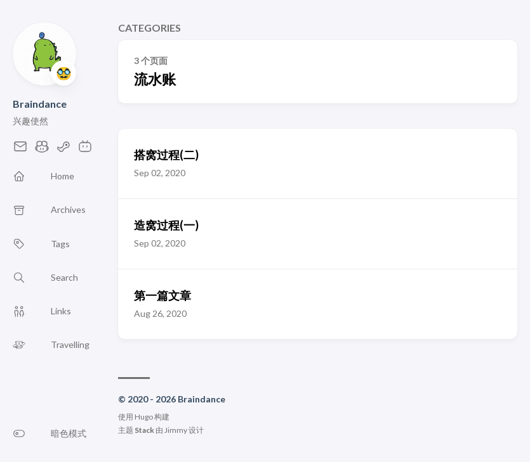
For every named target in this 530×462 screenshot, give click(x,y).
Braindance (40, 104)
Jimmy (175, 430)
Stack (144, 430)
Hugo (144, 416)
